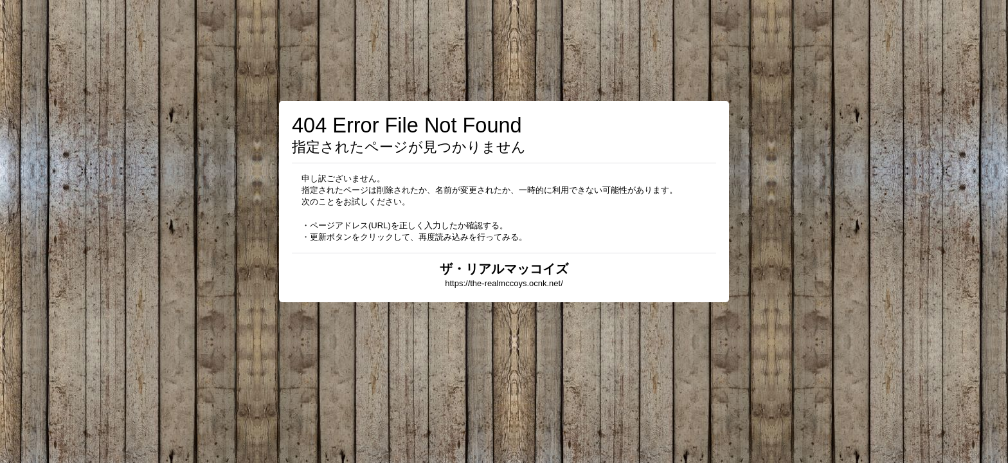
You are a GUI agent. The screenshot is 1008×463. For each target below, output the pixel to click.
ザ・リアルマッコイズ (504, 269)
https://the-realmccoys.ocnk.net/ (504, 283)
